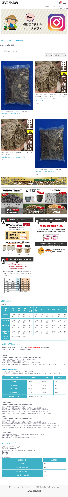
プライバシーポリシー (27, 487)
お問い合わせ (55, 487)
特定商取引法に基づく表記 (42, 487)
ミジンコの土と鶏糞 (17, 40)
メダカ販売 (8, 40)
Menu (65, 2)
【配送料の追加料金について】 (10, 369)
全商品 (2, 40)
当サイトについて (14, 487)
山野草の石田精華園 (34, 491)
